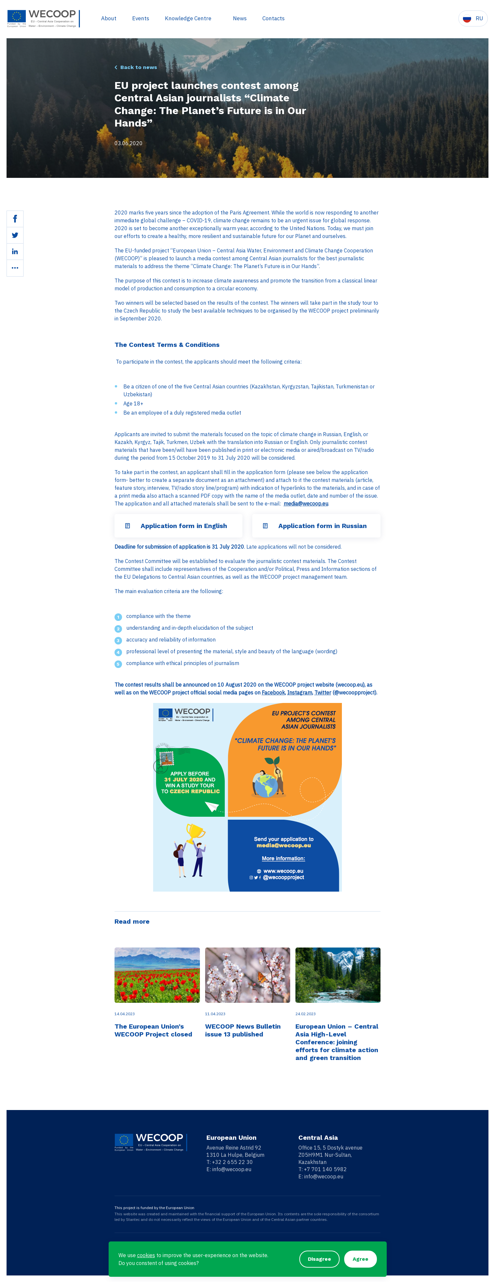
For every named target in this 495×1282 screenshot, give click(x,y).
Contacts (273, 18)
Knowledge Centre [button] (188, 18)
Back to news (138, 67)
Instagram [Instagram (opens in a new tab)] (299, 692)
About (108, 18)
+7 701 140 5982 (325, 1169)
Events (140, 18)
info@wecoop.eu (231, 1169)
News (239, 18)
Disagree (319, 1259)
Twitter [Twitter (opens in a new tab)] (322, 692)
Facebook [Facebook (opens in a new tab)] (273, 692)
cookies (146, 1255)
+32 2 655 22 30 (232, 1162)
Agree (360, 1259)
